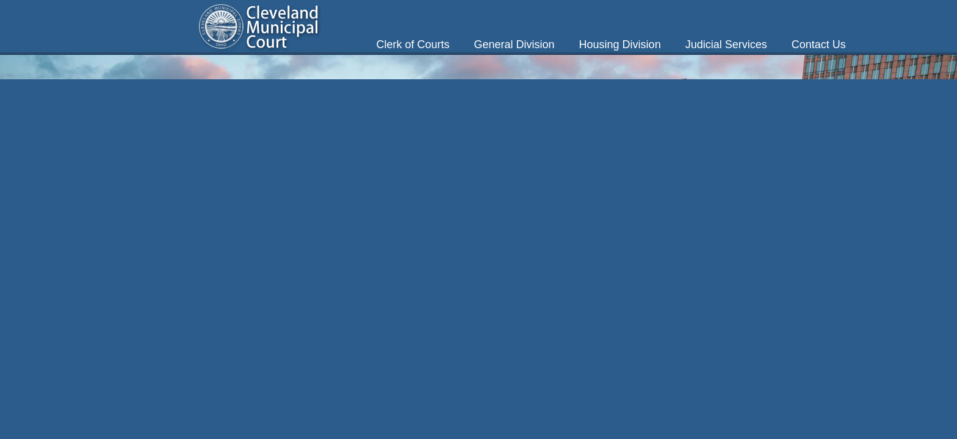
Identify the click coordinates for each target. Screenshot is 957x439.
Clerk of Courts (412, 44)
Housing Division (620, 44)
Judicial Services (726, 44)
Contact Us (819, 44)
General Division (514, 44)
